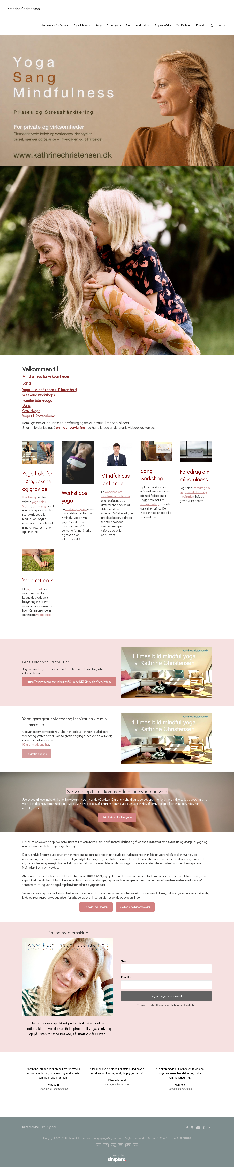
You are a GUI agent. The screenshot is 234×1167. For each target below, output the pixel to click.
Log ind (222, 25)
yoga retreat (34, 589)
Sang (26, 383)
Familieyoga (29, 497)
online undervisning (70, 427)
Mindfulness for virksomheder (45, 376)
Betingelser (49, 1127)
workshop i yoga (76, 509)
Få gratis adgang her (35, 744)
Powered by (74, 1158)
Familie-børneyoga (37, 400)
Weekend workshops (38, 395)
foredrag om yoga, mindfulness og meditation (195, 492)
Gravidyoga (31, 410)
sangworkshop (149, 504)
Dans (26, 405)
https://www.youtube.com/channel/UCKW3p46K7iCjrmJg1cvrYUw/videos (69, 681)
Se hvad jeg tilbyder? (96, 907)
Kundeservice (30, 1127)
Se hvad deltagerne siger (135, 907)
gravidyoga (40, 506)
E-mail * (126, 977)
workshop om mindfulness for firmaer (115, 494)
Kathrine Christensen (23, 8)
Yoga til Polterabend (38, 415)
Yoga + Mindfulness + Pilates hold (49, 389)
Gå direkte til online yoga (117, 817)
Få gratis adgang (37, 754)
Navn (124, 961)
